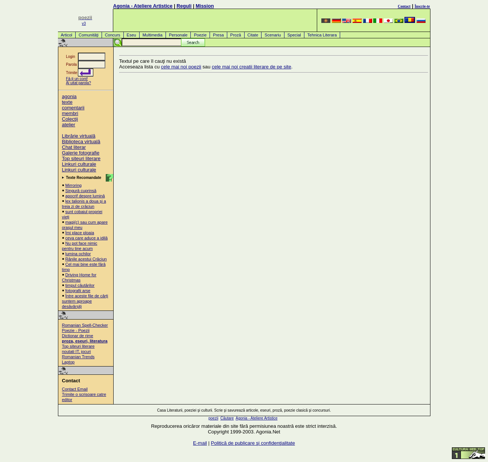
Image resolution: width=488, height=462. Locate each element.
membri (70, 113)
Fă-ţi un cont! (77, 79)
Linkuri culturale (79, 164)
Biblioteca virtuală (81, 141)
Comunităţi (89, 35)
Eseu (131, 35)
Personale (178, 35)
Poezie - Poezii (76, 330)
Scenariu (273, 35)
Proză (235, 35)
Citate (253, 35)
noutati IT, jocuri (76, 351)
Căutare (227, 418)
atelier (68, 124)
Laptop (68, 362)
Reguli (184, 6)
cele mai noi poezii (181, 67)
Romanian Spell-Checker (85, 325)
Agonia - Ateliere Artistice (143, 6)
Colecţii (70, 119)
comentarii (73, 108)
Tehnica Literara (322, 35)
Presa (218, 35)
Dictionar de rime (77, 335)
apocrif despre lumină (85, 196)
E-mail (200, 443)
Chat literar (74, 147)
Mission (205, 6)
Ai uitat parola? (78, 83)
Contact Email (75, 389)
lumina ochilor (78, 253)
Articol (67, 35)
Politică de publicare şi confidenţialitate (253, 443)
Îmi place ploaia (79, 232)
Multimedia (153, 35)
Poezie (200, 35)
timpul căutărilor (80, 285)
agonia (69, 96)
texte (67, 102)
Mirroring (73, 185)
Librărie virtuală (79, 136)
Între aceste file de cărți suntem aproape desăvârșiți (85, 301)
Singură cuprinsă (81, 190)
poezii (213, 418)
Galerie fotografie (81, 153)
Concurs (112, 35)
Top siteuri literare (81, 158)
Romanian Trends (78, 356)
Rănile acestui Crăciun (86, 259)
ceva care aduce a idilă (86, 238)
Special (294, 35)
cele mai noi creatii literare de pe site (251, 67)
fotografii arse (78, 290)
